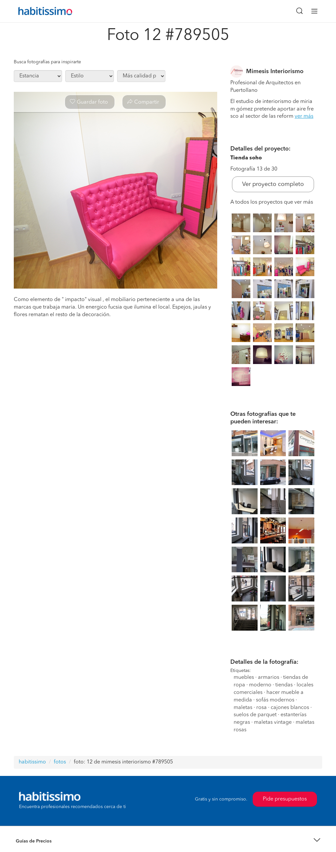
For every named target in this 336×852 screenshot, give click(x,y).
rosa (261, 707)
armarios (268, 677)
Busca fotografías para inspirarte (47, 62)
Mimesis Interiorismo (275, 71)
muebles (244, 677)
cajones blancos (290, 707)
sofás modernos (275, 700)
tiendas (284, 685)
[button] (168, 841)
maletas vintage (273, 722)
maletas (243, 707)
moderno (260, 685)
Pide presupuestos (285, 799)
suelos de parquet (255, 715)
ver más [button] (304, 116)
